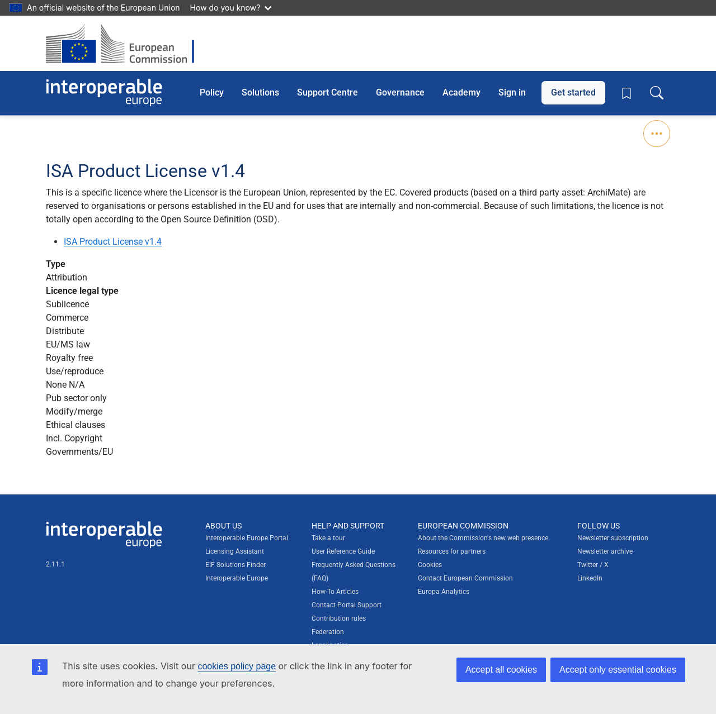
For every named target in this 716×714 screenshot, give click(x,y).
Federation (328, 632)
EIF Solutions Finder (235, 565)
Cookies (430, 565)
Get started (573, 92)
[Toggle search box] (656, 92)
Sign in (512, 92)
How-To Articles (335, 592)
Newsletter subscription (612, 538)
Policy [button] (212, 92)
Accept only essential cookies (617, 669)
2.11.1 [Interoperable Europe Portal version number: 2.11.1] (55, 564)
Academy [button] (461, 92)
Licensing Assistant (234, 551)
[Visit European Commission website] (125, 43)
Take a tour (328, 538)
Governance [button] (400, 92)
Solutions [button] (260, 92)
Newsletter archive (605, 551)
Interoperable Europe (236, 578)
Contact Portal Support (346, 605)
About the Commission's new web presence (483, 538)
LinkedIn (589, 578)
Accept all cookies (501, 669)
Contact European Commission (465, 578)
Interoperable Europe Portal (246, 538)
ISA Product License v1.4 (113, 241)
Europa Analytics (443, 592)
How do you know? (231, 7)
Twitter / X (593, 565)
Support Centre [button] (327, 92)
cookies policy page (236, 666)
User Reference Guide (343, 551)
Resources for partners (452, 551)
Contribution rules (339, 618)
